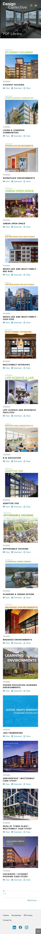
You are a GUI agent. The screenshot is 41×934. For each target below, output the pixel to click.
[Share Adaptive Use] (27, 507)
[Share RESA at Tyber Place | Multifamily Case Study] (27, 832)
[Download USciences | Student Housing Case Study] (16, 880)
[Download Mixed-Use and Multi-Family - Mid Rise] (16, 275)
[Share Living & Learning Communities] (27, 136)
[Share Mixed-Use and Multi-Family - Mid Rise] (27, 275)
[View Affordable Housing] (6, 552)
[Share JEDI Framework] (27, 736)
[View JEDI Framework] (6, 736)
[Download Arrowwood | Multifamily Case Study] (16, 784)
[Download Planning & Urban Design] (16, 598)
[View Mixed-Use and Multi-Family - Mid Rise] (6, 275)
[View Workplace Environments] (6, 181)
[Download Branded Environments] (16, 643)
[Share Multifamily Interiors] (27, 368)
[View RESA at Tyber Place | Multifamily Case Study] (6, 832)
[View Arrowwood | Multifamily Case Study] (6, 784)
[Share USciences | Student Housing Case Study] (27, 880)
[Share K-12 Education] (27, 461)
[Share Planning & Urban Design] (27, 598)
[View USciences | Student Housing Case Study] (6, 880)
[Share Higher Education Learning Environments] (27, 691)
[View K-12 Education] (6, 461)
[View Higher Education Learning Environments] (6, 691)
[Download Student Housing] (16, 88)
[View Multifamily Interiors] (6, 368)
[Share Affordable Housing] (27, 552)
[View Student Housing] (6, 88)
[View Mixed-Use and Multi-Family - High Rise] (6, 323)
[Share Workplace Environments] (27, 181)
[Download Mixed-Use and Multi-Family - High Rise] (16, 323)
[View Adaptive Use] (6, 507)
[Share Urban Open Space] (27, 227)
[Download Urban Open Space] (16, 227)
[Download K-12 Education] (16, 461)
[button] (35, 5)
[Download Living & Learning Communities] (16, 136)
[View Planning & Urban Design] (6, 598)
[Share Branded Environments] (27, 643)
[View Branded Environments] (6, 643)
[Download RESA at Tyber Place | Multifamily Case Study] (16, 832)
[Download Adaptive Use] (16, 507)
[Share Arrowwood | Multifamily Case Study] (27, 784)
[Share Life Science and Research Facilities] (27, 416)
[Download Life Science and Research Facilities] (16, 416)
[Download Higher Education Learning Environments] (16, 691)
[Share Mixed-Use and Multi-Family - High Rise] (27, 323)
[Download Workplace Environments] (16, 181)
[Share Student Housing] (27, 88)
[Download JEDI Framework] (16, 736)
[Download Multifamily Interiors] (16, 368)
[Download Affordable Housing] (16, 552)
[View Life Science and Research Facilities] (6, 416)
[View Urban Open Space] (6, 227)
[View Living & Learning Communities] (6, 136)
